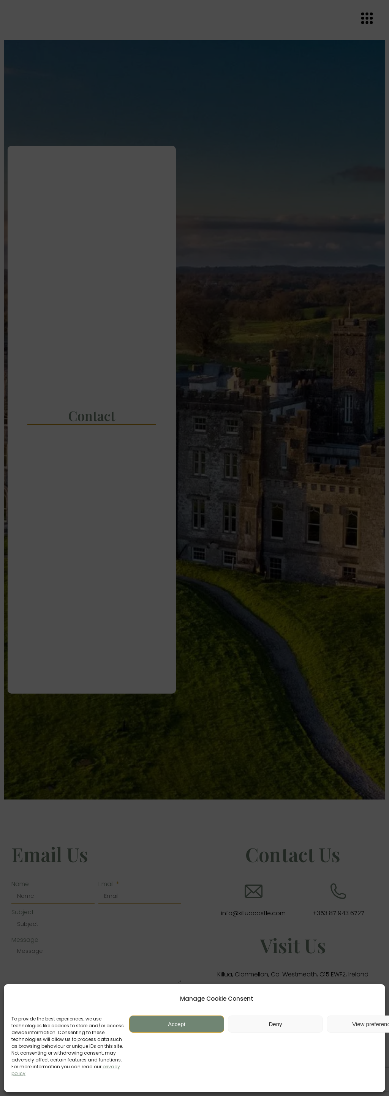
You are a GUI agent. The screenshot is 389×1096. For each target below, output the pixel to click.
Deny (275, 1024)
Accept (176, 1024)
